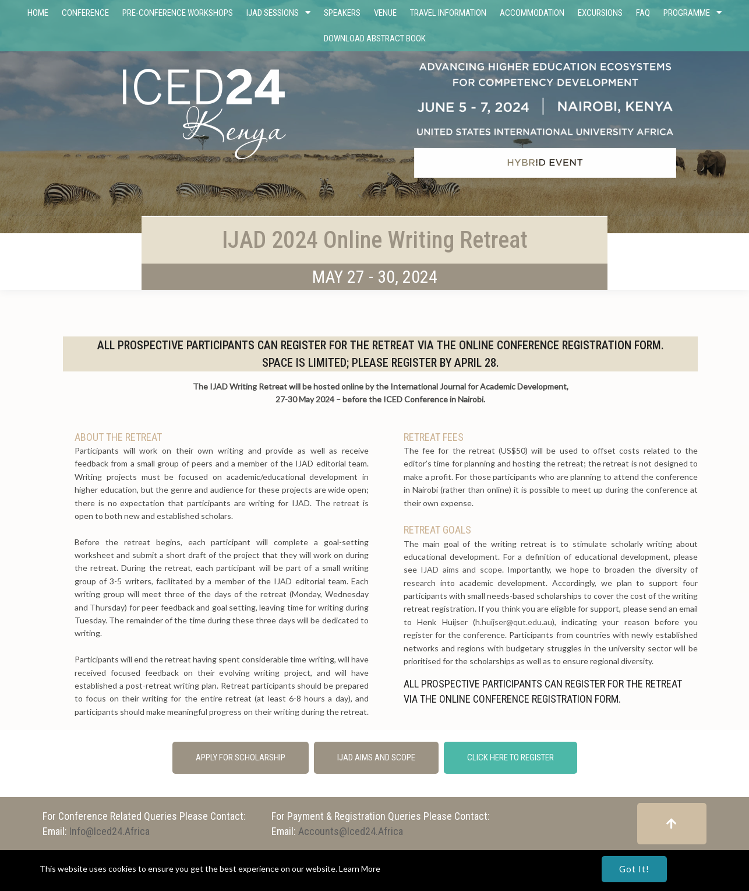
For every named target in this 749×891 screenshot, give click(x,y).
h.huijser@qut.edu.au (513, 622)
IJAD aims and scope (461, 569)
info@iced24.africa (109, 831)
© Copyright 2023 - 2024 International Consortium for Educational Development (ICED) (374, 861)
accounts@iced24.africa (350, 831)
